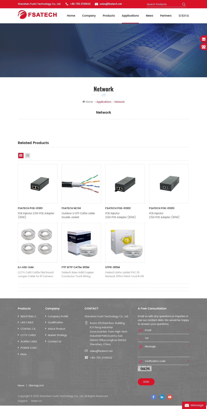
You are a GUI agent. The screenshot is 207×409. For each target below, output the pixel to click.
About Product (56, 329)
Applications (130, 16)
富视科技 (184, 16)
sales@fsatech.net (111, 4)
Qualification (55, 323)
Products (109, 16)
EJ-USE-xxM (26, 268)
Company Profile (58, 317)
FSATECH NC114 (71, 209)
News (149, 16)
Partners (165, 16)
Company (89, 16)
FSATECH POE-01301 (30, 209)
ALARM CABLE (28, 342)
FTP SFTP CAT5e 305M (75, 268)
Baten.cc (36, 404)
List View (27, 156)
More (23, 355)
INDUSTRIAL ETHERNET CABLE (29, 317)
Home (71, 16)
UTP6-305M (112, 268)
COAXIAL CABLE (29, 329)
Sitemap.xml (36, 386)
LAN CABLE (26, 323)
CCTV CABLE (28, 336)
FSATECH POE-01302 (118, 209)
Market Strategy (57, 336)
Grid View (20, 156)
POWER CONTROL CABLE (29, 348)
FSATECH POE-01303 (161, 209)
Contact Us (54, 342)
